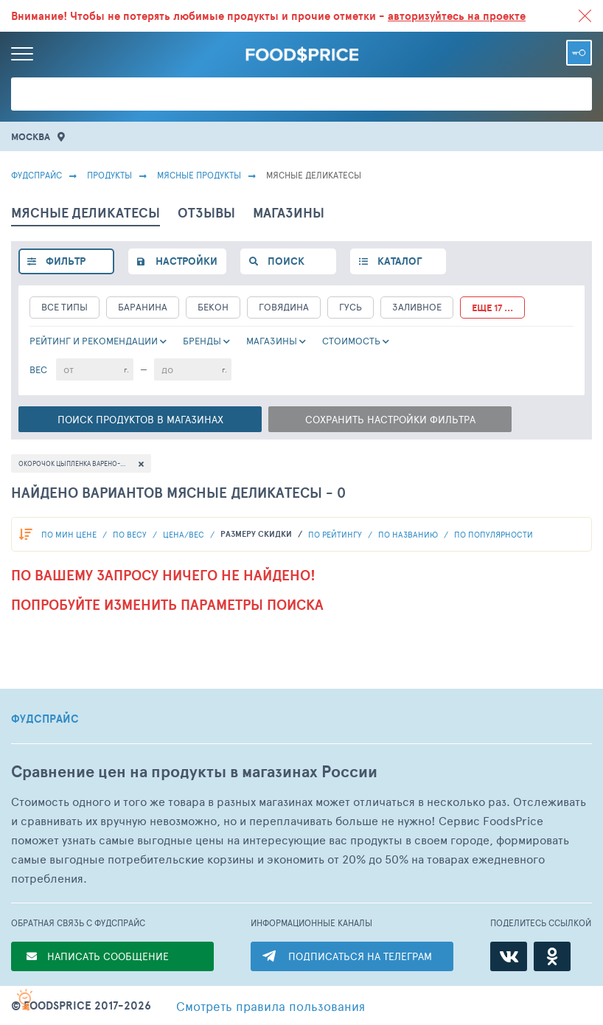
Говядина (284, 306)
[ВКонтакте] (508, 956)
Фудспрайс (36, 175)
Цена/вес (184, 534)
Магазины (271, 340)
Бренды (202, 340)
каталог (399, 261)
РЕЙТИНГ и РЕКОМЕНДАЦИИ (93, 340)
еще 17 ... (492, 308)
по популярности (493, 534)
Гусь (350, 306)
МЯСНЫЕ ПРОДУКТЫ (199, 175)
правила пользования (270, 1006)
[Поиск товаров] (301, 94)
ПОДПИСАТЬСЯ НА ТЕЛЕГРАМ (360, 956)
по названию (409, 534)
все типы (64, 306)
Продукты (109, 175)
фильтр (66, 261)
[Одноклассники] (552, 956)
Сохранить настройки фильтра (390, 419)
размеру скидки (257, 534)
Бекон (213, 306)
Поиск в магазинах (140, 419)
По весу (131, 534)
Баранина (142, 306)
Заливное (417, 306)
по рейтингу (336, 534)
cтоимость (351, 340)
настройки (186, 261)
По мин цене (70, 534)
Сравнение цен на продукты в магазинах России (194, 771)
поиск (286, 261)
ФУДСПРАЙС (45, 719)
